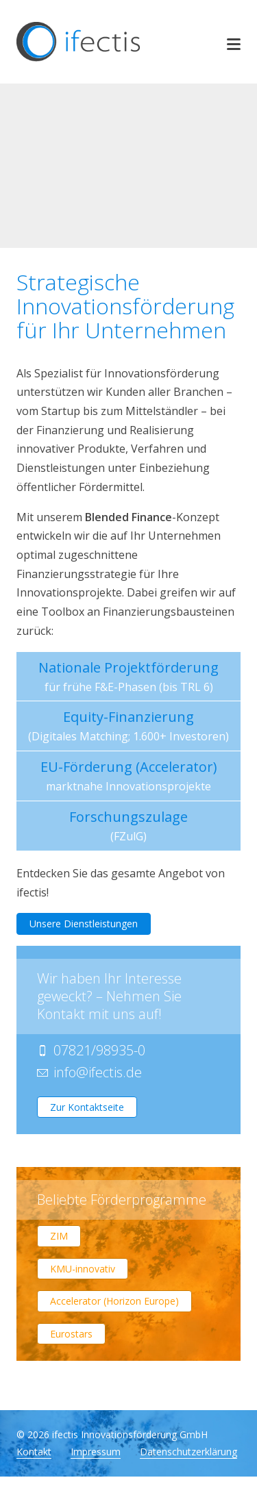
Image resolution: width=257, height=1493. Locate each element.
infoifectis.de (97, 1072)
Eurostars (71, 1333)
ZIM (59, 1235)
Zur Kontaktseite (87, 1107)
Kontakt (33, 1452)
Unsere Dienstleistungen (83, 923)
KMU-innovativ (82, 1268)
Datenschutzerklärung (188, 1452)
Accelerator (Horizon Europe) (114, 1300)
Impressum (96, 1452)
